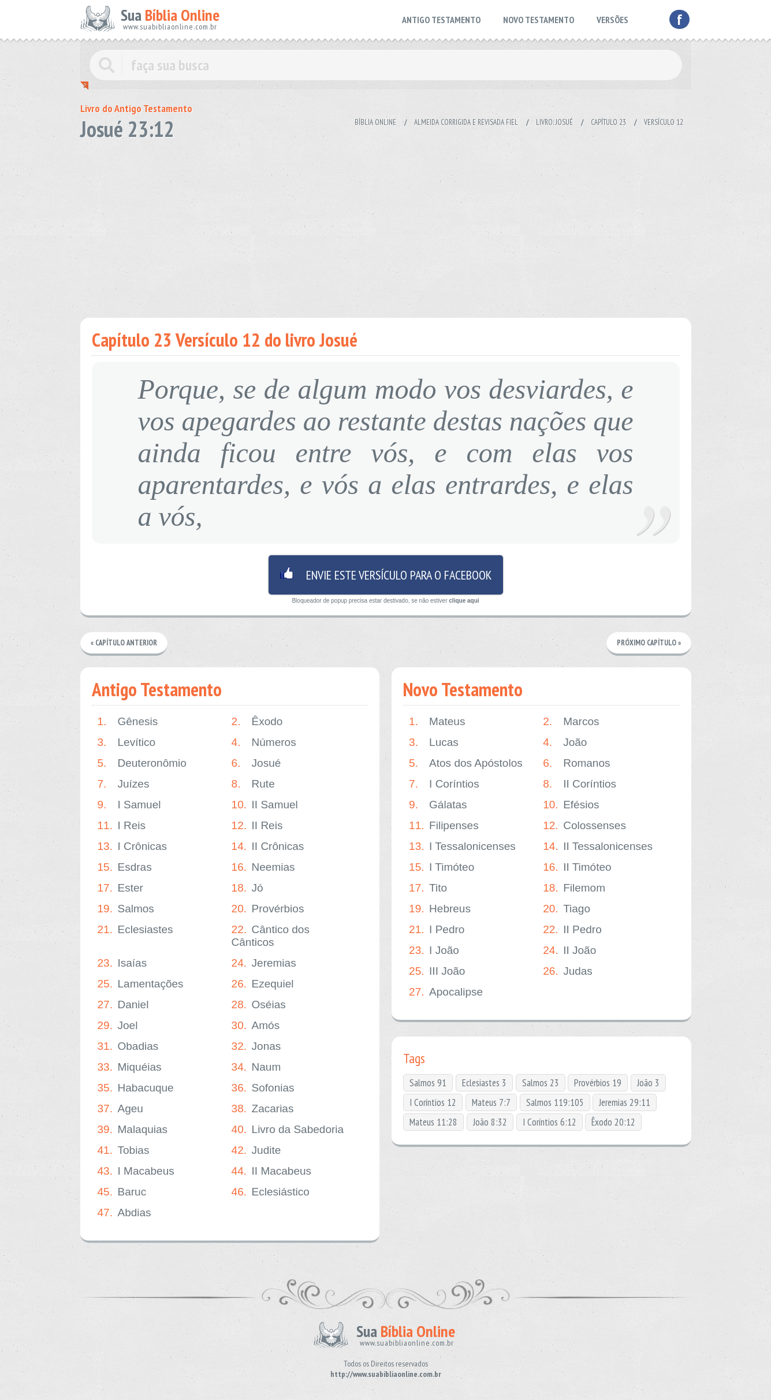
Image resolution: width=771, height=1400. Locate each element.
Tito (428, 888)
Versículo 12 (663, 122)
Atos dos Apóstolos (466, 763)
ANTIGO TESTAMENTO (441, 19)
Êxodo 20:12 (613, 1122)
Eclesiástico (271, 1192)
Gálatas (438, 805)
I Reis (122, 825)
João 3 (648, 1082)
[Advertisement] (385, 225)
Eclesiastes (135, 929)
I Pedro (436, 929)
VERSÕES (612, 19)
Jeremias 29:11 (624, 1102)
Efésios (571, 805)
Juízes (124, 784)
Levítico (126, 742)
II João (569, 950)
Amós (256, 1025)
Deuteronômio (142, 763)
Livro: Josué (554, 122)
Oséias (259, 1004)
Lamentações (141, 984)
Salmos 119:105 (555, 1102)
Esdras (125, 867)
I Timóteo (441, 867)
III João (437, 971)
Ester (120, 888)
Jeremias (264, 963)
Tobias (124, 1150)
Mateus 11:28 (433, 1122)
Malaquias (133, 1129)
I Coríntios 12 (432, 1102)
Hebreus (440, 909)
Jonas (256, 1046)
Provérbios (268, 909)
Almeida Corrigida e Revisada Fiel (466, 122)
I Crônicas (132, 846)
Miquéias (130, 1067)
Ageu (120, 1108)
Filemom (574, 888)
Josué (256, 763)
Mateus (437, 721)
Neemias (263, 867)
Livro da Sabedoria (288, 1129)
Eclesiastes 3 (484, 1082)
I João (434, 950)
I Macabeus (136, 1171)
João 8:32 (490, 1122)
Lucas (434, 742)
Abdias (124, 1212)
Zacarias (263, 1108)
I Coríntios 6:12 (549, 1122)
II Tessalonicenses (598, 846)
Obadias (128, 1046)
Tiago (566, 909)
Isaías (122, 963)
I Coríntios (444, 784)
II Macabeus (272, 1171)
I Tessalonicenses (462, 846)
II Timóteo (577, 867)
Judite (256, 1150)
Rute (253, 784)
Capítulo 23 (608, 122)
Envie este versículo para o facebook (385, 575)
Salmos (126, 909)
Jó (247, 888)
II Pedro (572, 929)
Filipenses (444, 825)
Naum (256, 1067)
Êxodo (257, 721)
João (565, 742)
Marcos (571, 721)
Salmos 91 (427, 1082)
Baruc (122, 1192)
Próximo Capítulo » (648, 643)
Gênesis (128, 721)
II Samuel (265, 805)
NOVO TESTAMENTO (538, 19)
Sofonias (263, 1088)
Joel (118, 1025)
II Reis (257, 825)
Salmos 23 (540, 1082)
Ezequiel (263, 984)
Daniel (123, 1004)
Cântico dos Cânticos (271, 935)
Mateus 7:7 (491, 1102)
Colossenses (584, 825)
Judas (568, 971)
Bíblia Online (375, 122)
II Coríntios (579, 784)
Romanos (576, 763)
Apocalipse (446, 992)
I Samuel (129, 805)
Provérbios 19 (597, 1082)
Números (264, 742)
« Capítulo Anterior (124, 643)
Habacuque (136, 1088)
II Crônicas (268, 846)
